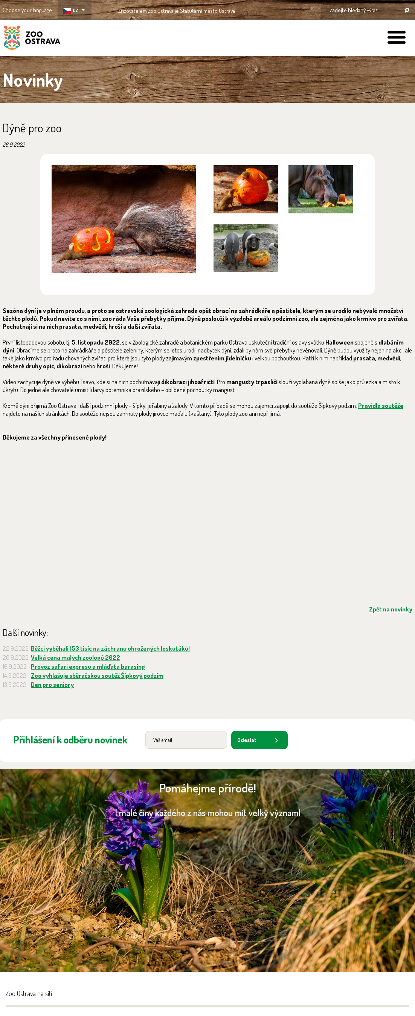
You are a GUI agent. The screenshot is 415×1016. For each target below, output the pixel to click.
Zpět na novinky (390, 609)
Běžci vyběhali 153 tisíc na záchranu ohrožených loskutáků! (110, 648)
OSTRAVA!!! (267, 9)
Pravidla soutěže (380, 405)
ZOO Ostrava (32, 39)
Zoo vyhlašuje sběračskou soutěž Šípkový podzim (97, 675)
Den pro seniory (52, 684)
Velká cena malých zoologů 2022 (75, 657)
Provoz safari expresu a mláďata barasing (88, 666)
